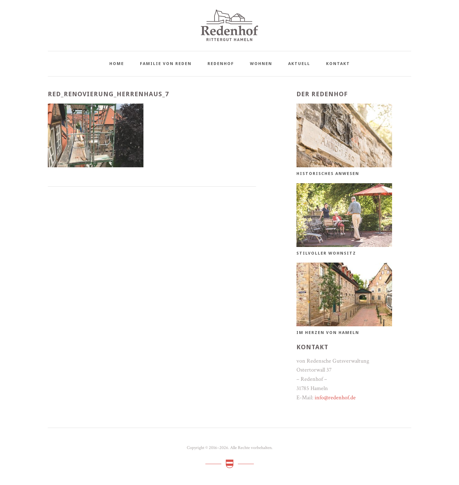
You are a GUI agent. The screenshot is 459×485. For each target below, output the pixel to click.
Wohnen (261, 63)
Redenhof (221, 63)
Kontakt (338, 63)
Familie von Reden (166, 63)
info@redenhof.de (335, 397)
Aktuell (299, 63)
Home (116, 63)
